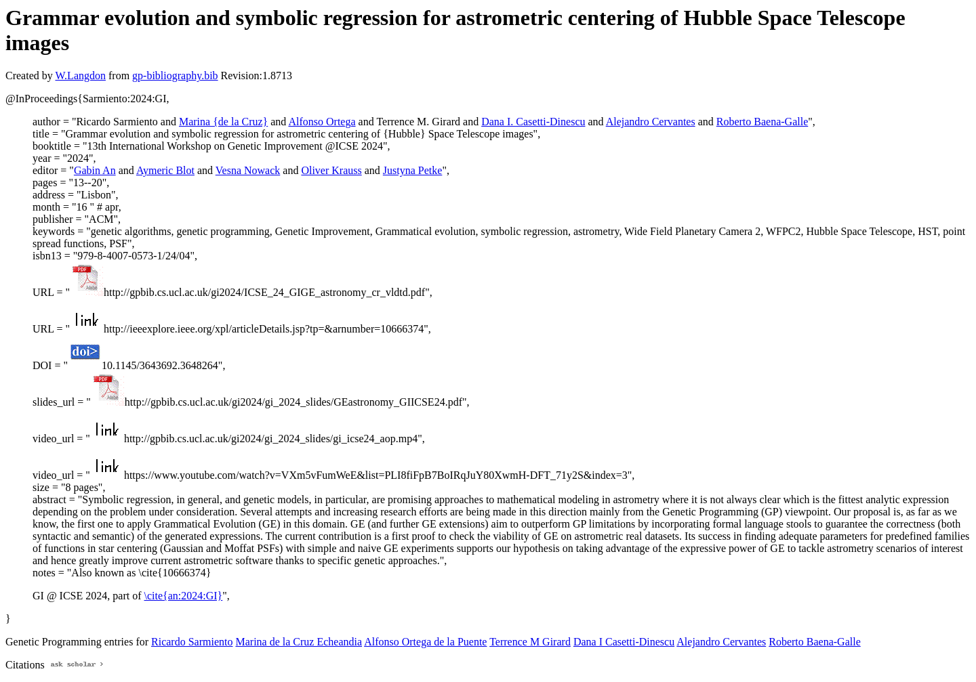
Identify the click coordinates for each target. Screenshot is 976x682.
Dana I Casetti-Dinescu (623, 641)
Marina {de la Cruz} (223, 121)
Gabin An (95, 170)
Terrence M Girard (530, 641)
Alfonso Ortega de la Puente (425, 641)
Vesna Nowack (248, 170)
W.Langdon (80, 75)
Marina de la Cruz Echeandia (298, 641)
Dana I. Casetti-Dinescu (533, 121)
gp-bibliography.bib (175, 75)
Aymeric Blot (165, 170)
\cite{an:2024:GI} (183, 595)
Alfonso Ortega (321, 121)
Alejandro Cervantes (650, 121)
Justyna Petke (413, 170)
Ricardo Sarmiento (191, 641)
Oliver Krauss (331, 170)
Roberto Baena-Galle (762, 121)
